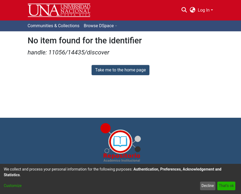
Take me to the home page (120, 69)
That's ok (226, 185)
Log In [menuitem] (204, 10)
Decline (207, 185)
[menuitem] (192, 10)
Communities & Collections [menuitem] (53, 25)
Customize (13, 185)
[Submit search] (184, 10)
